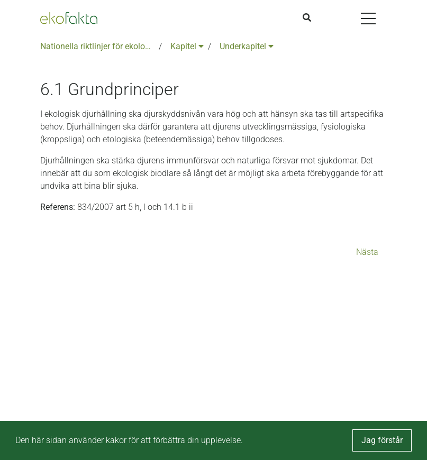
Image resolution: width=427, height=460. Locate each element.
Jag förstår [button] (382, 440)
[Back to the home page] (68, 17)
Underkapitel (247, 46)
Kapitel (187, 46)
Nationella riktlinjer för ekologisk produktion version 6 (97, 46)
